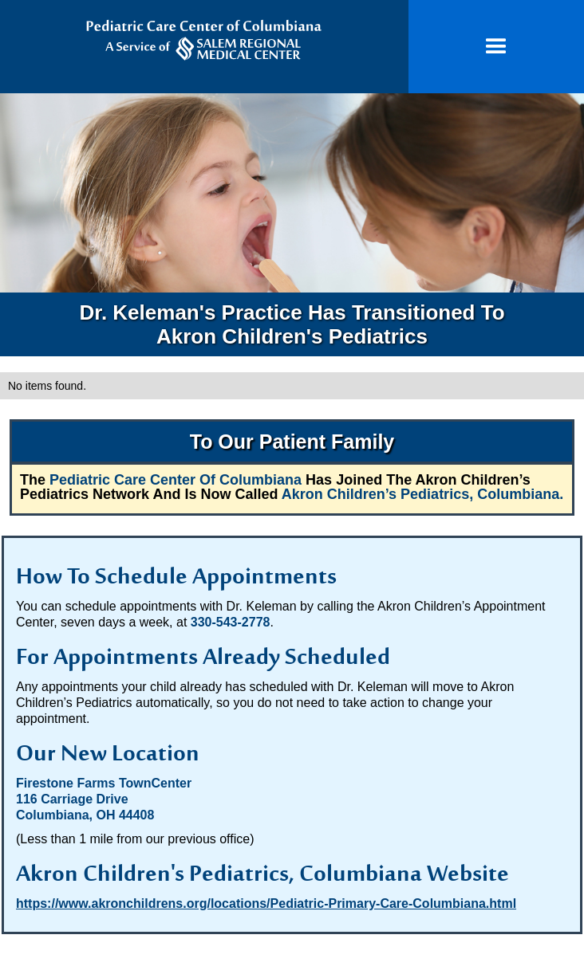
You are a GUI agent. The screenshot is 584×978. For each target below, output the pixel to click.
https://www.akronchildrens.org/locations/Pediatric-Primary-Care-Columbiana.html (266, 903)
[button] (496, 46)
